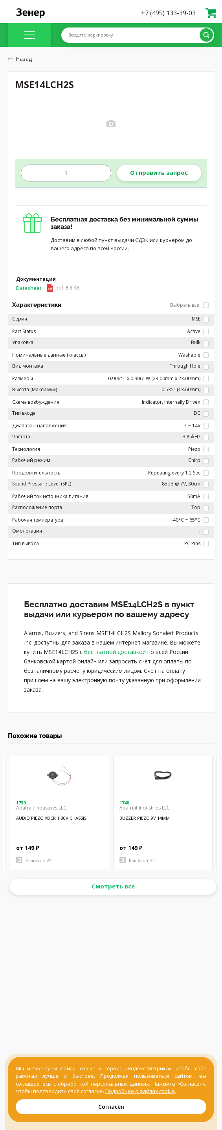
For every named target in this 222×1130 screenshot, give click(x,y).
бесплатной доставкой (115, 652)
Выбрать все (189, 305)
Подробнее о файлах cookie (140, 1091)
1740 (124, 802)
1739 (21, 802)
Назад (20, 58)
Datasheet (47, 288)
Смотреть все (113, 886)
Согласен (111, 1106)
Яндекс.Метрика (148, 1068)
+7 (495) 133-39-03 (168, 13)
